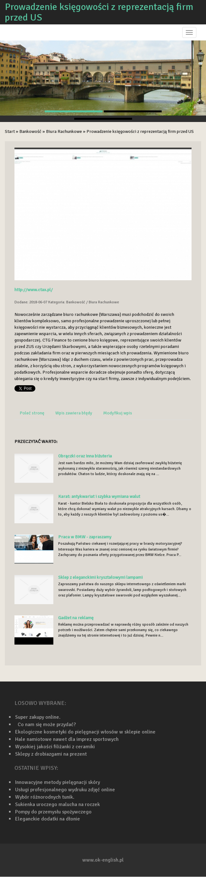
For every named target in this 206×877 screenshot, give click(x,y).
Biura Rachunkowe (64, 131)
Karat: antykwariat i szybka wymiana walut (99, 496)
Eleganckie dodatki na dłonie (47, 819)
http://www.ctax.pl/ (33, 289)
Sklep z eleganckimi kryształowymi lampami (100, 577)
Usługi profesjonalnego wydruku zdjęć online (65, 789)
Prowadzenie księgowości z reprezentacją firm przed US (140, 131)
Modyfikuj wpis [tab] (117, 413)
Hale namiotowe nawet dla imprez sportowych (67, 739)
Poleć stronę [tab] (32, 413)
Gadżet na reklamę (76, 618)
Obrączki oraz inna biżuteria (85, 456)
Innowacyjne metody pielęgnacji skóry (57, 782)
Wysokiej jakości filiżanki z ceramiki (55, 746)
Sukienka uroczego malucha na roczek (57, 804)
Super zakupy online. (37, 717)
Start (10, 131)
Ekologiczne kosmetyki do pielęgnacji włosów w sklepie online (85, 732)
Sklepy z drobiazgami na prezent (51, 754)
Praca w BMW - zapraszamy (85, 537)
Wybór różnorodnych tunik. (44, 797)
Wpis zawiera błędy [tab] (73, 413)
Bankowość (30, 131)
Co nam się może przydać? (45, 724)
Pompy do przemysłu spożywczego (53, 812)
